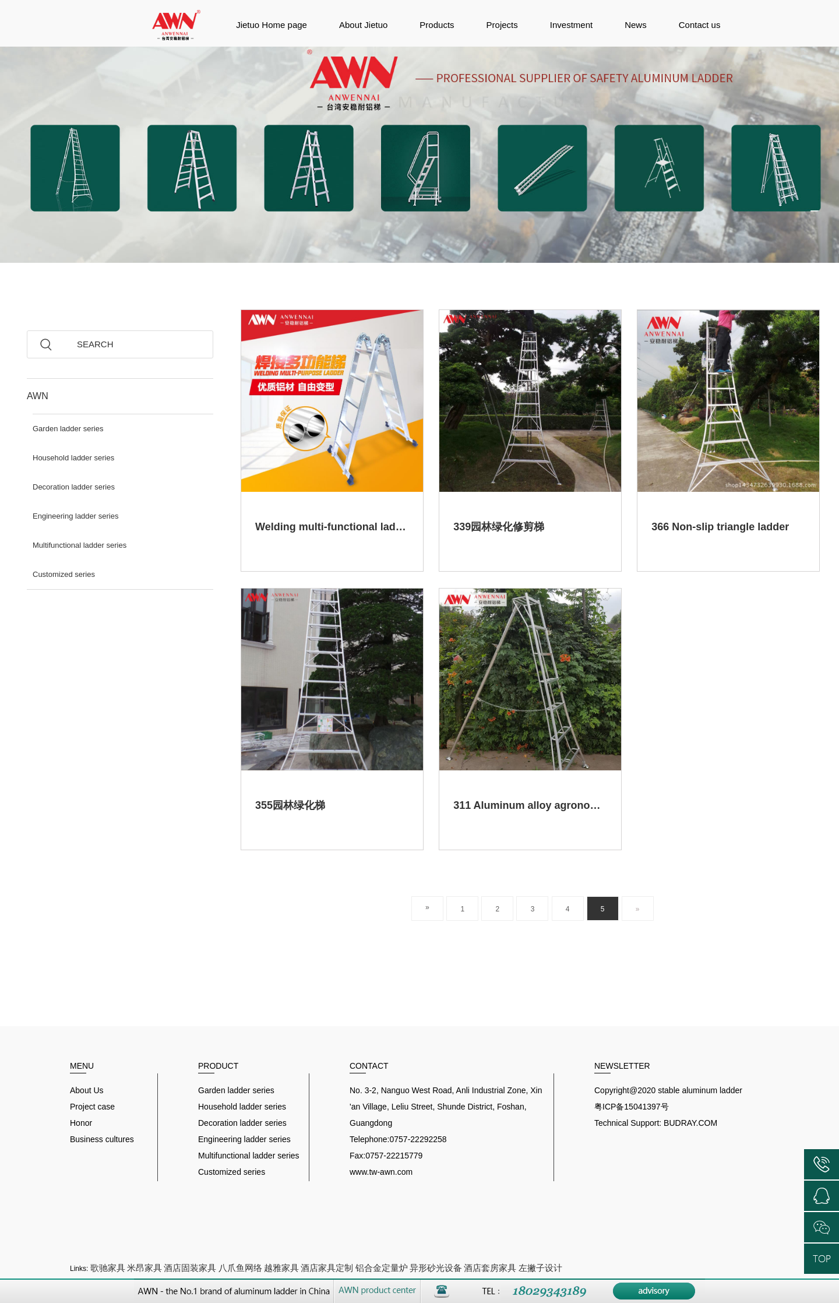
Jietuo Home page (271, 25)
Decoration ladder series (74, 487)
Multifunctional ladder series (79, 545)
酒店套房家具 (490, 1268)
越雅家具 (281, 1268)
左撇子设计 (540, 1268)
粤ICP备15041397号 (631, 1106)
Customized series (64, 574)
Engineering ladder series (75, 516)
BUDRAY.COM (690, 1123)
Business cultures (102, 1139)
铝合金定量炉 (381, 1268)
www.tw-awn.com (381, 1172)
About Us (87, 1090)
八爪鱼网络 (240, 1268)
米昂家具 (144, 1268)
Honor (81, 1123)
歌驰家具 (107, 1268)
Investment (571, 25)
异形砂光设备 (436, 1268)
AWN (37, 396)
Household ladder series (73, 457)
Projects (502, 25)
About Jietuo (363, 25)
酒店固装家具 (190, 1268)
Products (437, 25)
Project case (92, 1106)
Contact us (700, 25)
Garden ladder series (68, 428)
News (636, 25)
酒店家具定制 (327, 1268)
